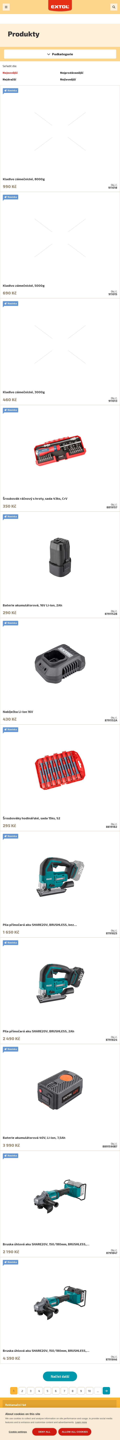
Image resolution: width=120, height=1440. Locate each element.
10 (89, 1390)
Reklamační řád (15, 1404)
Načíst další (60, 1376)
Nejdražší (9, 79)
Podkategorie (62, 54)
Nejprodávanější (71, 72)
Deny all (44, 1431)
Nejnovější (10, 72)
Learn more (81, 1422)
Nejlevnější (68, 79)
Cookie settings (18, 1431)
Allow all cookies (75, 1431)
